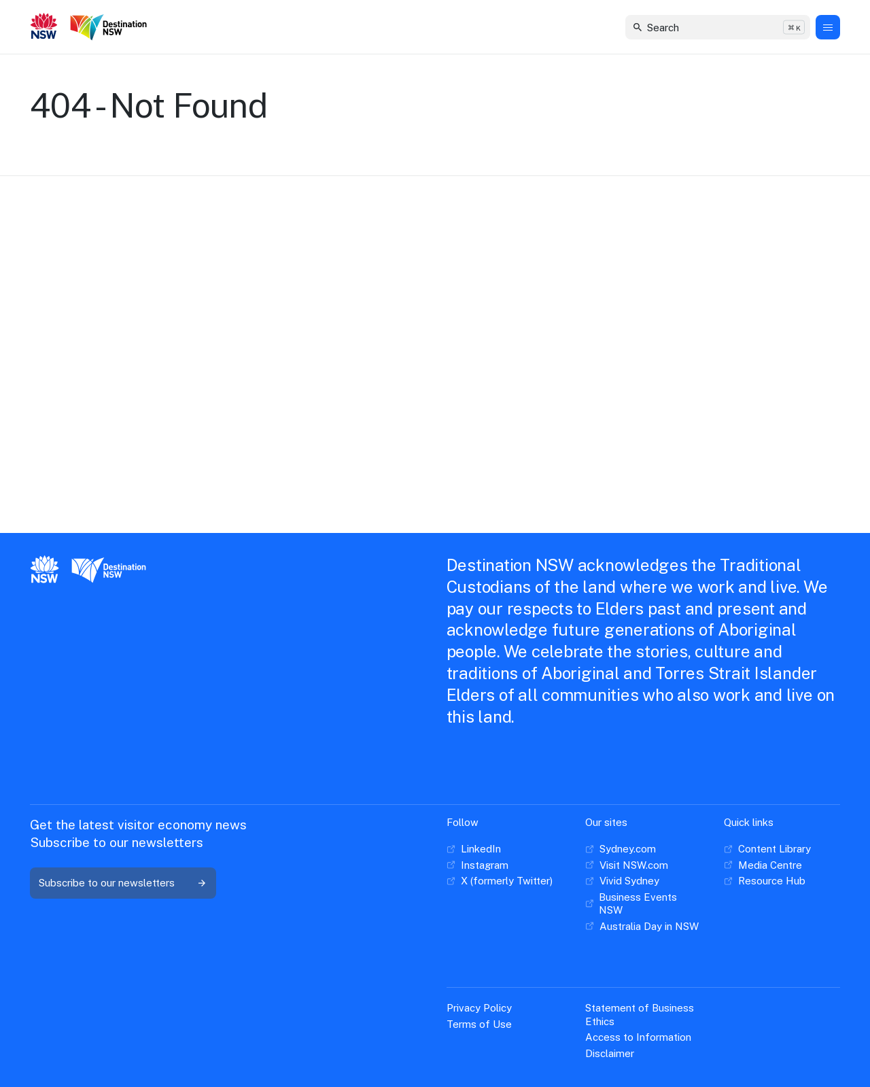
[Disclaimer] (609, 1053)
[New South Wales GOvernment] (44, 27)
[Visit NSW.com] (626, 865)
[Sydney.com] (620, 849)
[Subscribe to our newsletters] (123, 883)
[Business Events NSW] (643, 904)
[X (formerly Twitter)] (500, 881)
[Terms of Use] (479, 1024)
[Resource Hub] (764, 881)
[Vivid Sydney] (622, 881)
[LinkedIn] (474, 849)
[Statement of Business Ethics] (643, 1014)
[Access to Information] (638, 1037)
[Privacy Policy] (479, 1008)
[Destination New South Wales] (111, 27)
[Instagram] (477, 865)
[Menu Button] (828, 27)
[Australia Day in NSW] (642, 926)
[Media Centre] (763, 865)
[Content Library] (767, 849)
